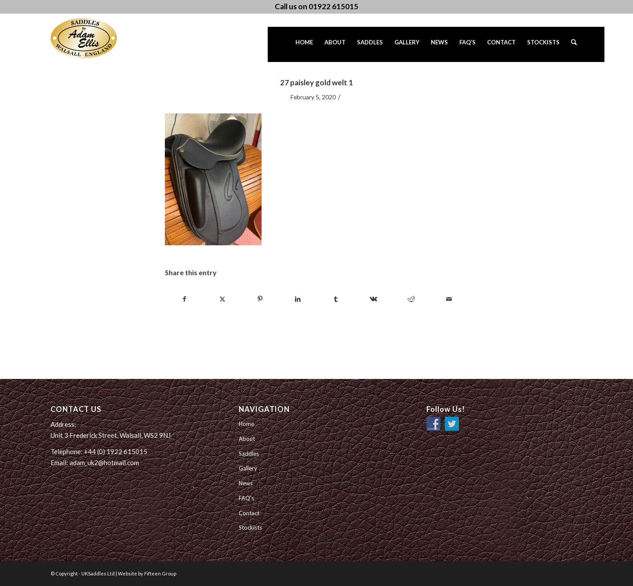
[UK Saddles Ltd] (94, 38)
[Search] (573, 44)
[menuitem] (304, 44)
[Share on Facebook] (184, 299)
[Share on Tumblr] (335, 299)
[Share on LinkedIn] (297, 299)
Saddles (249, 453)
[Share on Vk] (373, 299)
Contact (249, 513)
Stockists (250, 527)
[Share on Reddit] (411, 299)
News (246, 483)
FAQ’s (246, 498)
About (247, 438)
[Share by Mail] (449, 299)
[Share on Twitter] (222, 299)
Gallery (248, 468)
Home (246, 423)
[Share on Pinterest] (260, 299)
